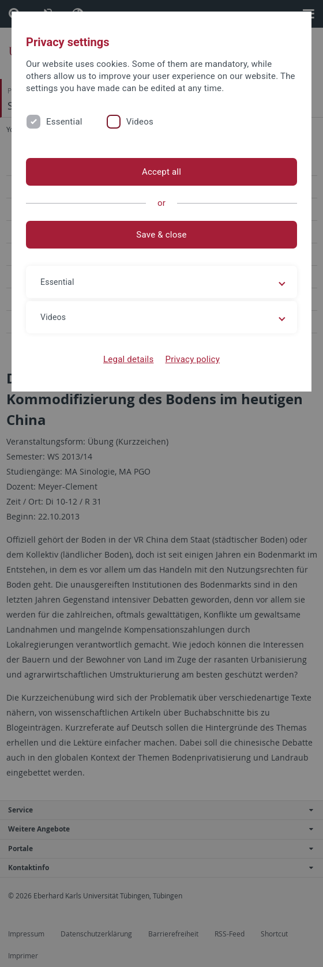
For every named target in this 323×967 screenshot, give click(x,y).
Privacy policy (192, 359)
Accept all (161, 172)
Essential (64, 121)
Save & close (161, 234)
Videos (139, 121)
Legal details (128, 359)
